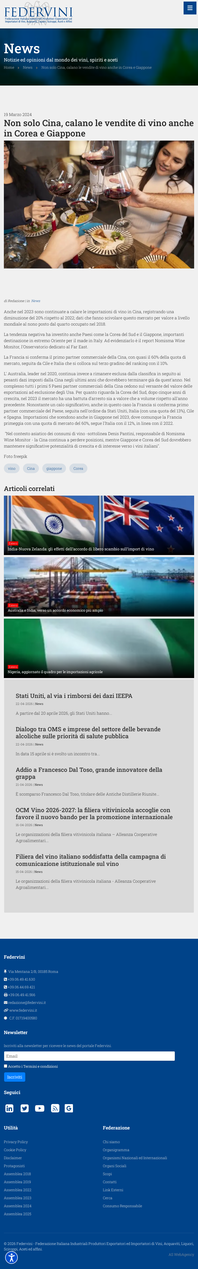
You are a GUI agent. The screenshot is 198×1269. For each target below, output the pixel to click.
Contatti (110, 1220)
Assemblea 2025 (17, 1252)
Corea (78, 506)
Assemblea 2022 (17, 1228)
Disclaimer (13, 1196)
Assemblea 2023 (17, 1236)
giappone (54, 506)
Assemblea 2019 (17, 1220)
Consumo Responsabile (122, 1244)
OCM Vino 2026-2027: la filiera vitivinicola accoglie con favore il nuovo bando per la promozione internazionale (94, 851)
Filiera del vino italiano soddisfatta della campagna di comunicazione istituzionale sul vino (91, 898)
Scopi (107, 1212)
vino (11, 506)
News (35, 302)
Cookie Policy (15, 1188)
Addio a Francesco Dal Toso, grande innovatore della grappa (89, 811)
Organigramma (116, 1188)
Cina (31, 506)
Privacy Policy (16, 1180)
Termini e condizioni (40, 1104)
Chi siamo (111, 1180)
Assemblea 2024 (17, 1244)
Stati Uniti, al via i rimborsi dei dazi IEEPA (74, 734)
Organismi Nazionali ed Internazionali (135, 1196)
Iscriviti (14, 1115)
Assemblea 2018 (17, 1212)
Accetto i (31, 1104)
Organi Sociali (114, 1204)
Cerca (107, 1236)
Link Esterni (113, 1228)
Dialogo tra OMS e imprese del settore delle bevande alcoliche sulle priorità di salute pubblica (88, 771)
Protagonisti (14, 1204)
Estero (13, 582)
